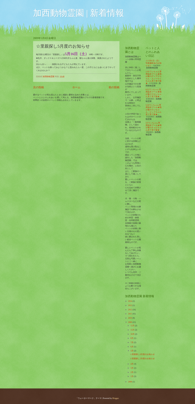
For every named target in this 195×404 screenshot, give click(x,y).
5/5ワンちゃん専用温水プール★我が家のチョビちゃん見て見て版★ (153, 126)
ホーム (76, 87)
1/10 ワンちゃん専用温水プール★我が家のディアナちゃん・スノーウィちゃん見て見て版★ (153, 77)
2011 (130, 314)
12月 (132, 326)
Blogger (115, 398)
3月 (132, 368)
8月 (132, 338)
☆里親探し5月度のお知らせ (142, 358)
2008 (130, 382)
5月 (132, 351)
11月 (132, 330)
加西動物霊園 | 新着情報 (78, 13)
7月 (132, 342)
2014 (130, 301)
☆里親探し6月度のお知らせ (142, 354)
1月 (132, 376)
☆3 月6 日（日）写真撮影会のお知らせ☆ (153, 63)
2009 (130, 322)
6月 (132, 347)
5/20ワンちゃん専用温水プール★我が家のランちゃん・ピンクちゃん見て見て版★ (153, 109)
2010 (130, 318)
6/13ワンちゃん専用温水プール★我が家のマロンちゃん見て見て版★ (153, 93)
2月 (132, 372)
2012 (130, 310)
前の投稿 (114, 87)
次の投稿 (38, 87)
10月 (132, 334)
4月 (132, 364)
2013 (130, 305)
